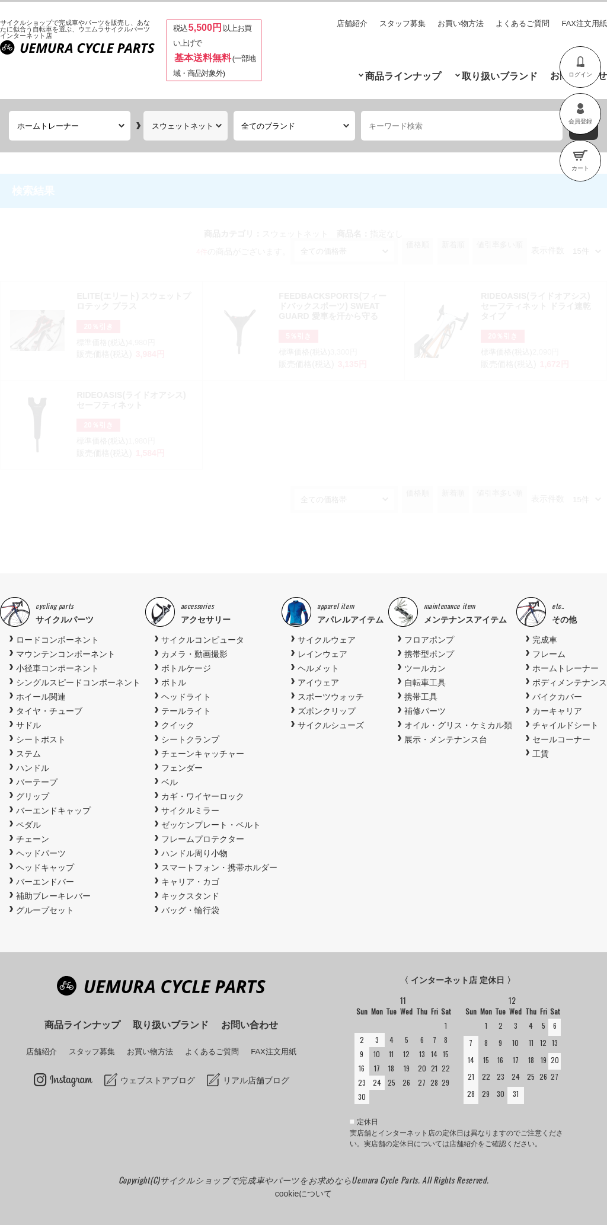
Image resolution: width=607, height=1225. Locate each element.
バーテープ (36, 782)
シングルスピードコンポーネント (78, 682)
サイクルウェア (327, 640)
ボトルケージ (186, 668)
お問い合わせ (249, 1025)
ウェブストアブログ (157, 1080)
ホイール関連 (41, 697)
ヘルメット (318, 668)
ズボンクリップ (327, 711)
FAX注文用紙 (584, 23)
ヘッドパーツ (41, 853)
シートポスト (41, 739)
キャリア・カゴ (190, 882)
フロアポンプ (429, 640)
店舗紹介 (352, 23)
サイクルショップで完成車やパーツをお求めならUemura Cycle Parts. (291, 1179)
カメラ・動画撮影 (194, 654)
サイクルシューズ (331, 725)
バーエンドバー (45, 882)
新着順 (453, 245)
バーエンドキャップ (53, 810)
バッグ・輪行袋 (190, 910)
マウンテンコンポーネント (66, 654)
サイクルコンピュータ (202, 640)
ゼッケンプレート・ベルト (211, 825)
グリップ (32, 796)
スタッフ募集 (402, 23)
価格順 (417, 245)
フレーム (549, 654)
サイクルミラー (190, 810)
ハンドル (32, 768)
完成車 (544, 640)
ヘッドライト (186, 697)
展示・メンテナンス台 (445, 739)
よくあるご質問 (523, 23)
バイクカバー (557, 697)
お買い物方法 (460, 23)
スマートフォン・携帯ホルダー (219, 867)
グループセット (45, 910)
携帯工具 (420, 697)
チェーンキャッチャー (202, 753)
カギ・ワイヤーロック (202, 796)
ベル (169, 782)
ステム (28, 753)
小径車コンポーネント (57, 668)
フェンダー (182, 768)
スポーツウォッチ (331, 697)
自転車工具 (425, 682)
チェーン (32, 839)
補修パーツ (425, 711)
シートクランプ (190, 739)
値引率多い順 (500, 245)
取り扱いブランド (500, 76)
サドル (28, 725)
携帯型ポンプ (429, 654)
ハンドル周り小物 (194, 853)
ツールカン (425, 668)
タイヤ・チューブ (49, 711)
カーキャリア (557, 711)
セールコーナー (561, 739)
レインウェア (322, 654)
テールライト (186, 711)
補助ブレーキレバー (53, 896)
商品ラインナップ (403, 76)
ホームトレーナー (565, 668)
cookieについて (303, 1193)
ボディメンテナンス (569, 682)
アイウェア (318, 682)
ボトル (173, 682)
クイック (177, 725)
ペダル (28, 825)
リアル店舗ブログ (256, 1080)
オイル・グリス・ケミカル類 (458, 725)
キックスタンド (190, 896)
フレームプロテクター (202, 839)
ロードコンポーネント (57, 640)
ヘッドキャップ (45, 867)
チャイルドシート (565, 725)
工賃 (540, 753)
